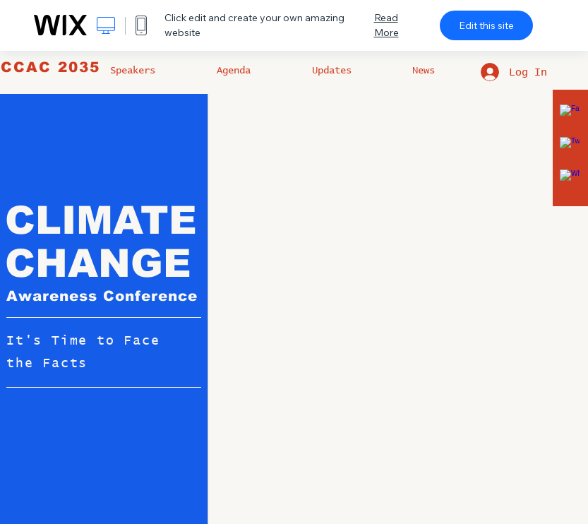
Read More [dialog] (386, 25)
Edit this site (486, 25)
